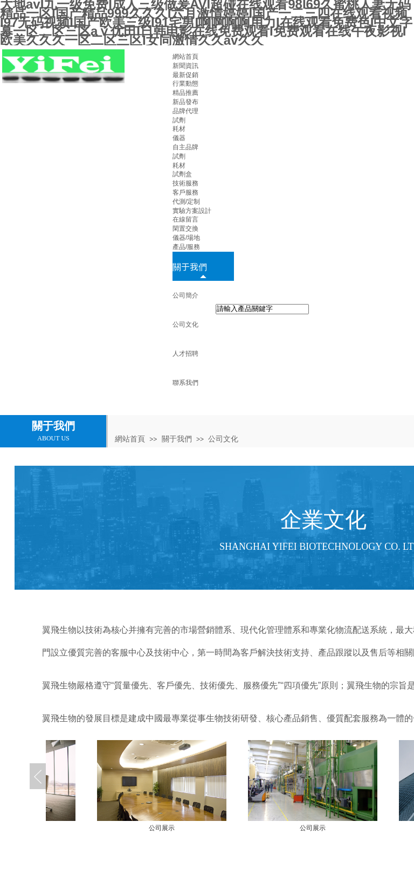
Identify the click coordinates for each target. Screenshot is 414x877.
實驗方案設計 (191, 211)
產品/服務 (186, 247)
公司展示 (207, 828)
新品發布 (185, 102)
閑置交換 (185, 228)
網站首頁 (185, 56)
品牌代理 (185, 111)
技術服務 (185, 183)
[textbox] (262, 309)
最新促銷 (185, 75)
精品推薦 (185, 92)
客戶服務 (185, 192)
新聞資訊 (185, 66)
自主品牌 (185, 147)
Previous (38, 776)
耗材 (178, 129)
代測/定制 (186, 201)
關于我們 (189, 266)
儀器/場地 (186, 237)
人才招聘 (185, 353)
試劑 (178, 120)
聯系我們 (185, 382)
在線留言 (185, 219)
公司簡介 (185, 295)
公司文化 (185, 324)
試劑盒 (182, 174)
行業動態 (185, 83)
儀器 (178, 138)
